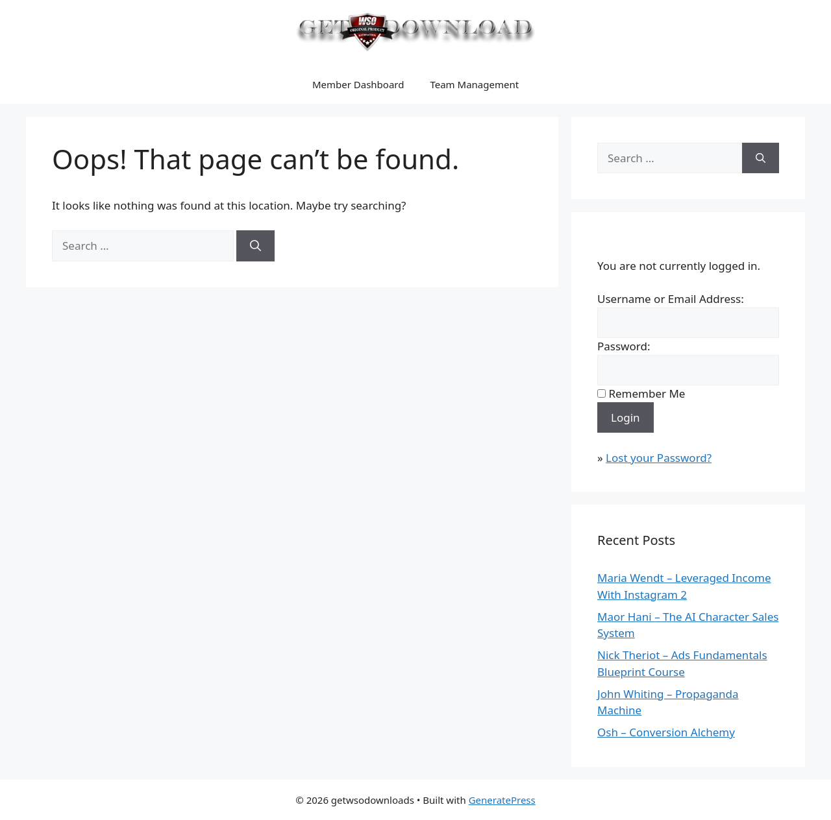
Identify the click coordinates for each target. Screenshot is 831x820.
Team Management (474, 84)
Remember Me (646, 393)
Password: (623, 346)
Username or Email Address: (670, 298)
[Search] (255, 245)
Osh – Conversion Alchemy (666, 732)
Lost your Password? (659, 457)
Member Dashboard (358, 84)
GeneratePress (502, 799)
